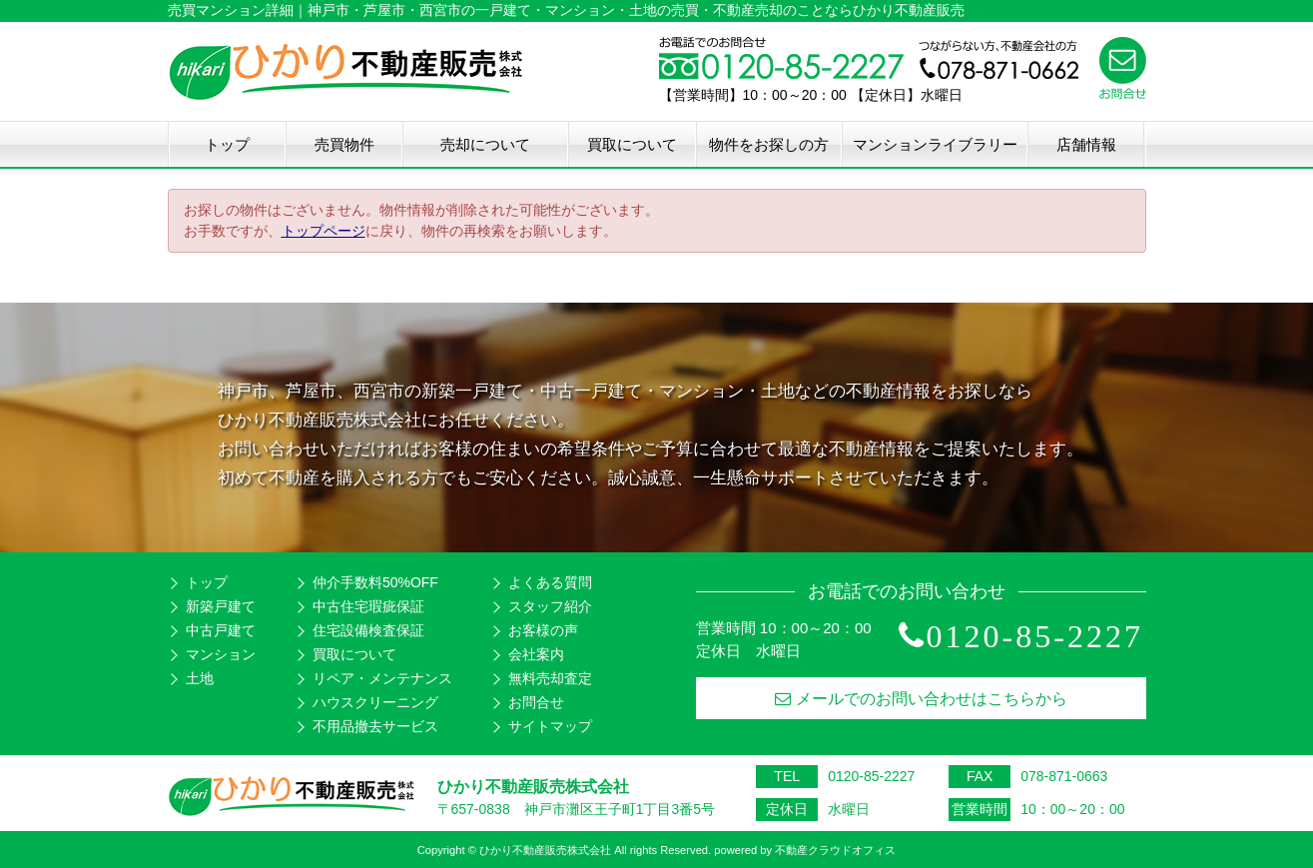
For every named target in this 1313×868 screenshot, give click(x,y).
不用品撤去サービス (375, 726)
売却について (485, 144)
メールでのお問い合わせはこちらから (921, 698)
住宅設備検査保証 (368, 630)
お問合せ (536, 702)
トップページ (323, 231)
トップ (227, 144)
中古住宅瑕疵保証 (368, 606)
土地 (200, 678)
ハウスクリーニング (375, 702)
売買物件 (344, 144)
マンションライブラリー (935, 144)
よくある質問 (550, 582)
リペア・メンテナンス (382, 678)
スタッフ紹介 (550, 606)
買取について (632, 144)
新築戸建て (221, 606)
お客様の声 (543, 630)
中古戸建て (221, 630)
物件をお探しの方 (769, 144)
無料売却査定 (550, 678)
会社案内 (536, 654)
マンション (221, 654)
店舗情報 (1086, 144)
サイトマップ (550, 726)
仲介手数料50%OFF (375, 582)
